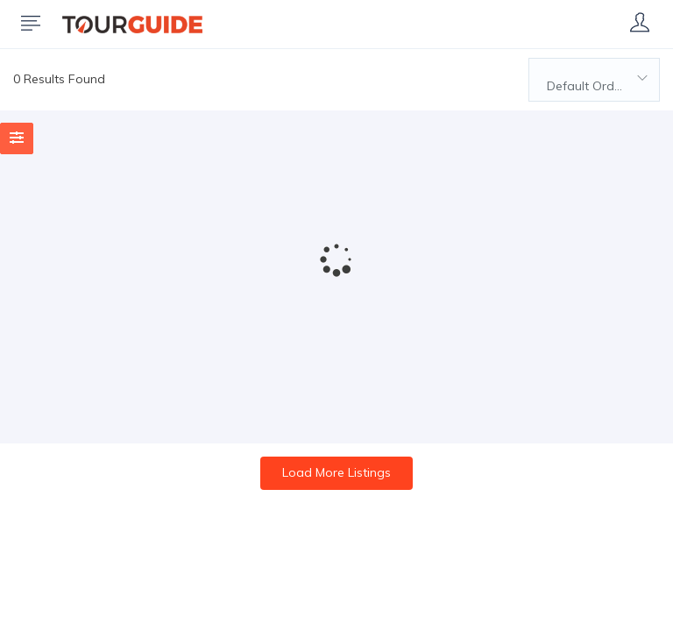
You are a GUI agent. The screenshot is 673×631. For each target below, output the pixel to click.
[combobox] (594, 80)
